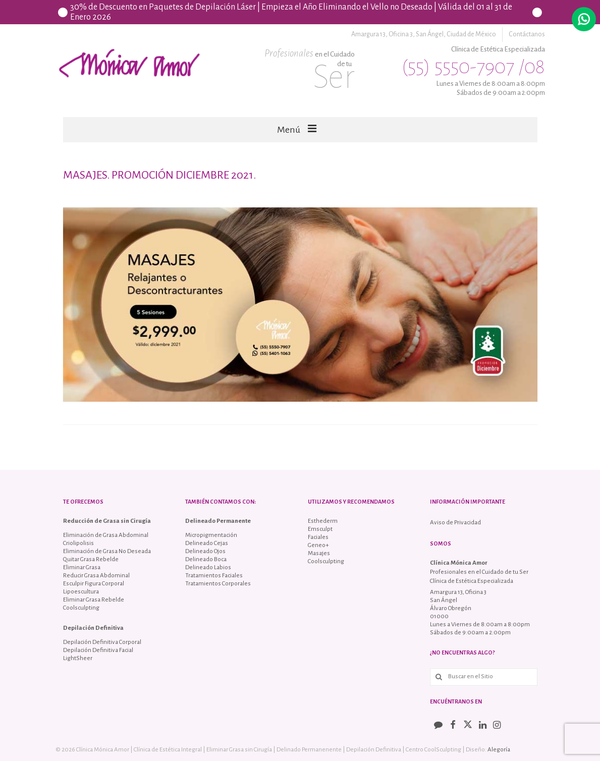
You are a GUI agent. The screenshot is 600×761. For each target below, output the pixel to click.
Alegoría (498, 749)
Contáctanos (527, 34)
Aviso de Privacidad (455, 522)
